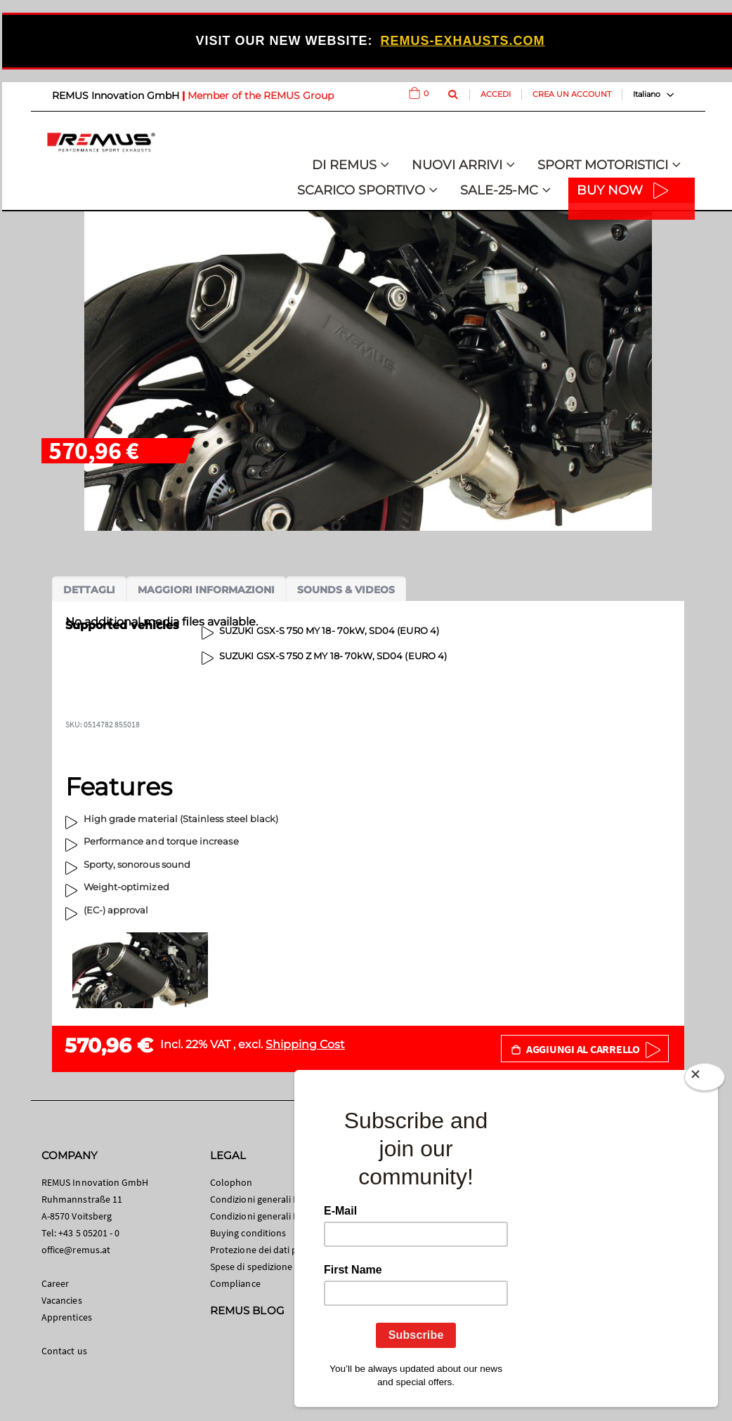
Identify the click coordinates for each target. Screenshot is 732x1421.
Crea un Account (571, 94)
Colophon (231, 1182)
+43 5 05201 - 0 (88, 1233)
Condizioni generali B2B (260, 1216)
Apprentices (66, 1317)
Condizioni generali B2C (260, 1199)
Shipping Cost (305, 1044)
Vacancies (61, 1300)
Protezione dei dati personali (271, 1249)
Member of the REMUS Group (261, 95)
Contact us (64, 1350)
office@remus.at (75, 1249)
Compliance (235, 1283)
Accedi (496, 94)
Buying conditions (248, 1233)
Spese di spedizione (251, 1266)
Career (55, 1283)
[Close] (704, 1080)
